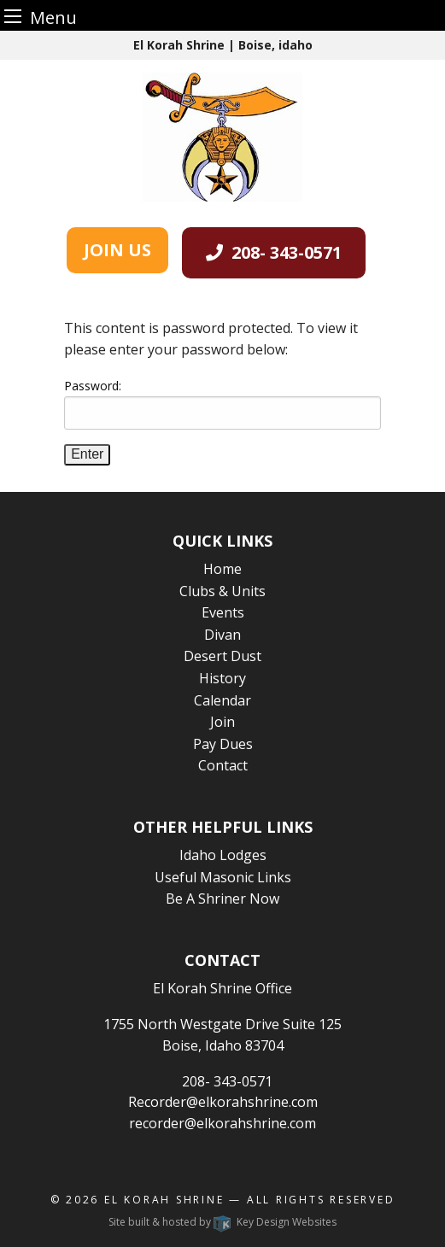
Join (222, 721)
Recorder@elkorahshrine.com (223, 1101)
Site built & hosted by (222, 1222)
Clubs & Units (222, 591)
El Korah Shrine (164, 1199)
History (222, 678)
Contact (223, 765)
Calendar (222, 700)
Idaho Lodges (222, 855)
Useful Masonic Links (223, 877)
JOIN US (117, 249)
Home (222, 568)
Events (223, 612)
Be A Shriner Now (222, 898)
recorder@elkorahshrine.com (222, 1123)
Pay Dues (223, 744)
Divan (222, 634)
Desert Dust (222, 656)
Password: (222, 404)
